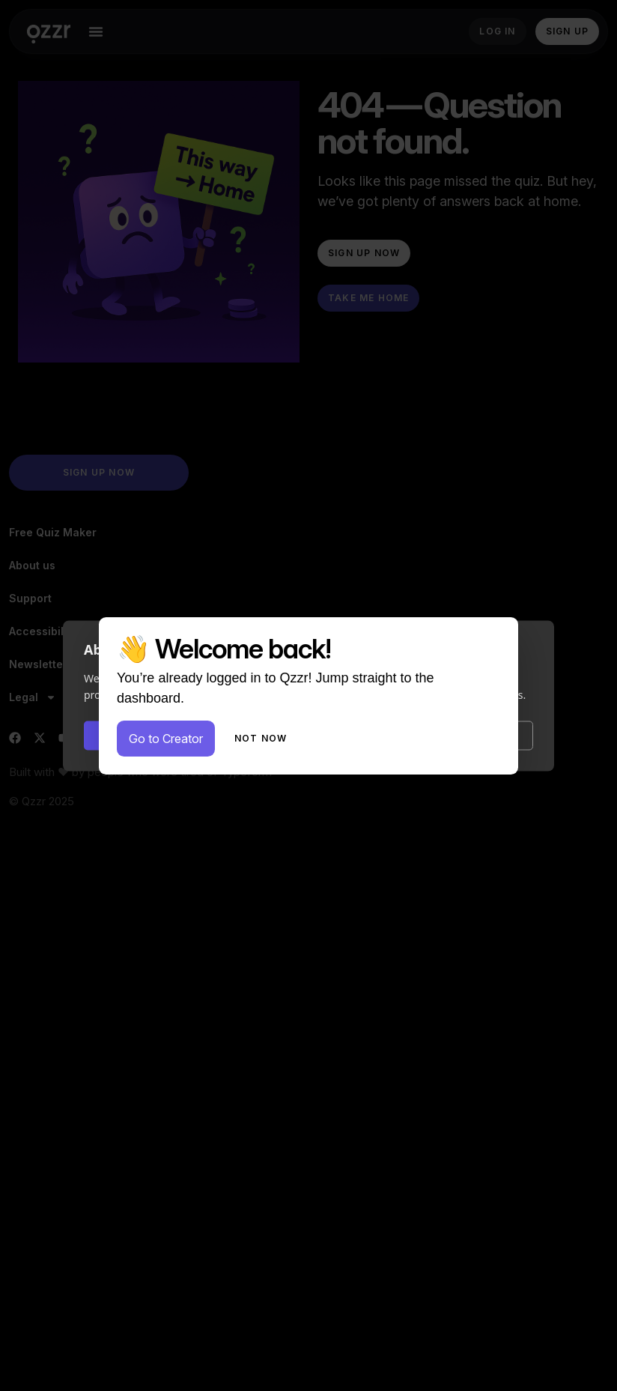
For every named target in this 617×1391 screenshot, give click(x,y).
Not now (260, 738)
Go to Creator (166, 738)
